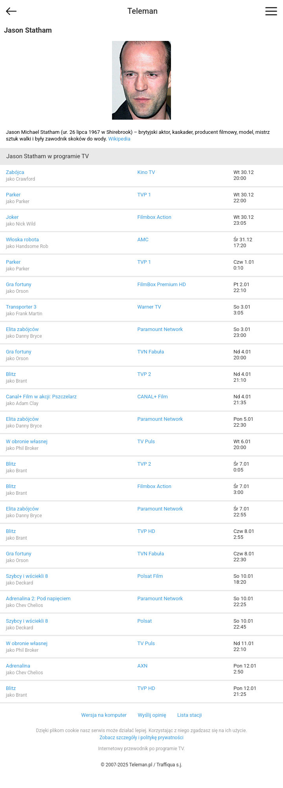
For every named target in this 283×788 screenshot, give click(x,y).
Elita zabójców (22, 329)
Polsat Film (150, 576)
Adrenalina (18, 666)
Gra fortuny (18, 284)
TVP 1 (144, 195)
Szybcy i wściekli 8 (27, 576)
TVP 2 (144, 374)
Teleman (142, 11)
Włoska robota (22, 239)
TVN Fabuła (150, 352)
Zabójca (15, 172)
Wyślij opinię (152, 715)
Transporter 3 (21, 307)
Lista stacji (189, 715)
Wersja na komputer (104, 715)
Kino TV (146, 172)
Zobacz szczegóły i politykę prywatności (141, 737)
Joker (12, 217)
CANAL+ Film (152, 397)
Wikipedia (119, 139)
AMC (142, 239)
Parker (13, 195)
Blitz (11, 374)
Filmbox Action (154, 217)
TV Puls (146, 441)
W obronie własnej (27, 441)
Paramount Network (160, 329)
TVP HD (146, 531)
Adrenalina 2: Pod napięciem (38, 598)
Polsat (144, 621)
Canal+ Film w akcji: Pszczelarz (41, 397)
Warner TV (149, 307)
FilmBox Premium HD (161, 284)
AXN (142, 666)
